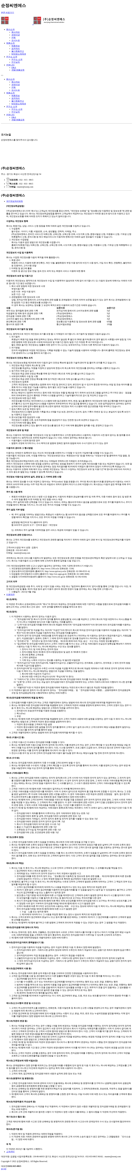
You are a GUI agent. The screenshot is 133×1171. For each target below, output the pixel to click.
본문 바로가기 (7, 12)
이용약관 (10, 594)
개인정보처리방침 (14, 201)
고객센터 (10, 1152)
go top (3, 1169)
